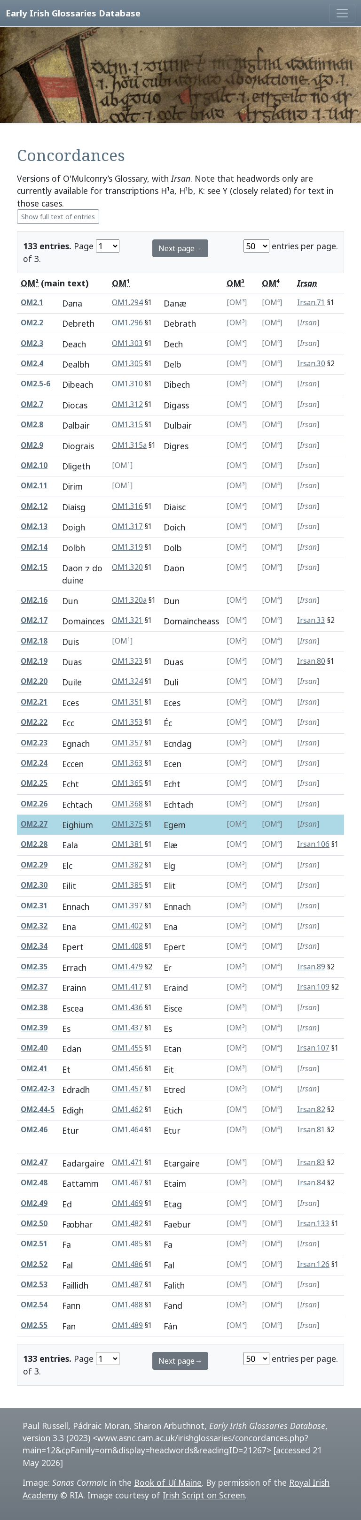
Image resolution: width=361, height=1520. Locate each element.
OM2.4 (32, 363)
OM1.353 (127, 722)
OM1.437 (127, 1028)
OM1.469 (127, 1203)
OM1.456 (127, 1069)
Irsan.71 (311, 302)
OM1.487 (127, 1285)
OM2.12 (34, 506)
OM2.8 (32, 425)
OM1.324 (127, 681)
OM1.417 (127, 987)
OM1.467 (127, 1183)
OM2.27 (34, 824)
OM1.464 (127, 1130)
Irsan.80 (311, 661)
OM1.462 (127, 1109)
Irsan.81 (311, 1130)
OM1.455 (127, 1048)
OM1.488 (127, 1305)
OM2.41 (34, 1069)
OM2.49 (34, 1203)
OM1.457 (127, 1089)
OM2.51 (34, 1244)
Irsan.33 (311, 620)
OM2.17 (34, 620)
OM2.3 (32, 343)
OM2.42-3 (38, 1089)
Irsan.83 (311, 1162)
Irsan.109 (313, 987)
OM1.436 (127, 1008)
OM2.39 (34, 1028)
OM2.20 (34, 681)
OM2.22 (34, 722)
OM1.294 (127, 302)
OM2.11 (34, 486)
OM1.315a (129, 445)
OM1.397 (127, 906)
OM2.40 (34, 1048)
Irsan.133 (313, 1223)
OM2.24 (34, 763)
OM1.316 (127, 506)
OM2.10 (34, 465)
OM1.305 (127, 363)
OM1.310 (127, 384)
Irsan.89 (311, 967)
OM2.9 (32, 445)
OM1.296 (127, 323)
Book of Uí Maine (168, 1482)
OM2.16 (34, 600)
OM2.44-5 (38, 1109)
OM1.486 (127, 1264)
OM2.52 (34, 1264)
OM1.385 (127, 885)
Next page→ (180, 248)
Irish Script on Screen (204, 1495)
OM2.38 (34, 1008)
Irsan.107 (313, 1048)
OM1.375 (127, 824)
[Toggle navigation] (342, 13)
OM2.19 (34, 661)
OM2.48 (34, 1183)
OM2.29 (34, 865)
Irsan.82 (311, 1109)
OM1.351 (127, 702)
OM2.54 (34, 1305)
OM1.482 (127, 1223)
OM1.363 (127, 763)
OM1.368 (127, 804)
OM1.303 (127, 343)
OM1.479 (127, 967)
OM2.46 (34, 1130)
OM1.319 (127, 547)
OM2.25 (34, 783)
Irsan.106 (313, 844)
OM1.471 (127, 1162)
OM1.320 (127, 567)
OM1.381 (127, 844)
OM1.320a (129, 600)
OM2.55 (34, 1325)
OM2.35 (34, 967)
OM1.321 (127, 620)
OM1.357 (127, 743)
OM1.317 (127, 526)
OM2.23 (34, 743)
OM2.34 (34, 946)
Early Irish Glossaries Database (73, 13)
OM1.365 (127, 783)
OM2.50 (34, 1223)
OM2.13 (34, 526)
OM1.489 (127, 1325)
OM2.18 (34, 641)
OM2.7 (32, 404)
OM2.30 (34, 885)
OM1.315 (127, 425)
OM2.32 (34, 926)
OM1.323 (127, 661)
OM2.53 (34, 1285)
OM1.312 (127, 404)
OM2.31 (34, 906)
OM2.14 (34, 547)
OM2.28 (34, 844)
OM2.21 (34, 702)
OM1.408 (127, 946)
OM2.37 (34, 987)
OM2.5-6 (35, 384)
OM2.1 (32, 302)
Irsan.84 (311, 1183)
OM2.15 (34, 567)
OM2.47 (34, 1162)
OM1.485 (127, 1244)
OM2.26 (34, 804)
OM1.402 (127, 926)
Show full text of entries (58, 216)
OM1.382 (127, 865)
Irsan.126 (313, 1264)
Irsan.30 (311, 363)
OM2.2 (32, 323)
